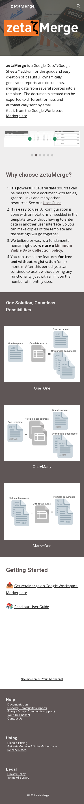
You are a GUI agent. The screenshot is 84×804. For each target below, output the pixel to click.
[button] (5, 6)
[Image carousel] (42, 143)
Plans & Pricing (17, 743)
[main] (42, 91)
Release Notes (16, 750)
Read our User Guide (31, 606)
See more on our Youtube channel (42, 679)
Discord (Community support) (27, 708)
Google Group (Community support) (31, 711)
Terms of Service (18, 777)
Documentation (17, 704)
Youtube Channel (18, 715)
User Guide (52, 202)
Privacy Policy (16, 774)
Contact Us (14, 718)
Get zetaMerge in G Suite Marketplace (32, 746)
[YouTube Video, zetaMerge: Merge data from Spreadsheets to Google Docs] (42, 650)
